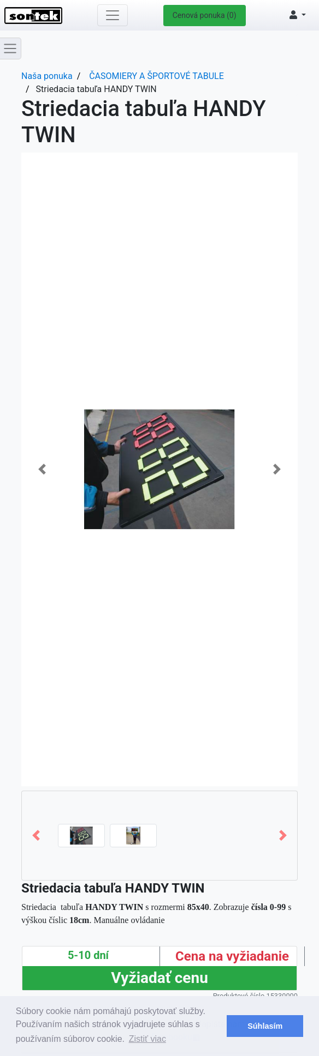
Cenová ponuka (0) (205, 15)
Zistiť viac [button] (147, 1038)
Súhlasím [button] (264, 1026)
